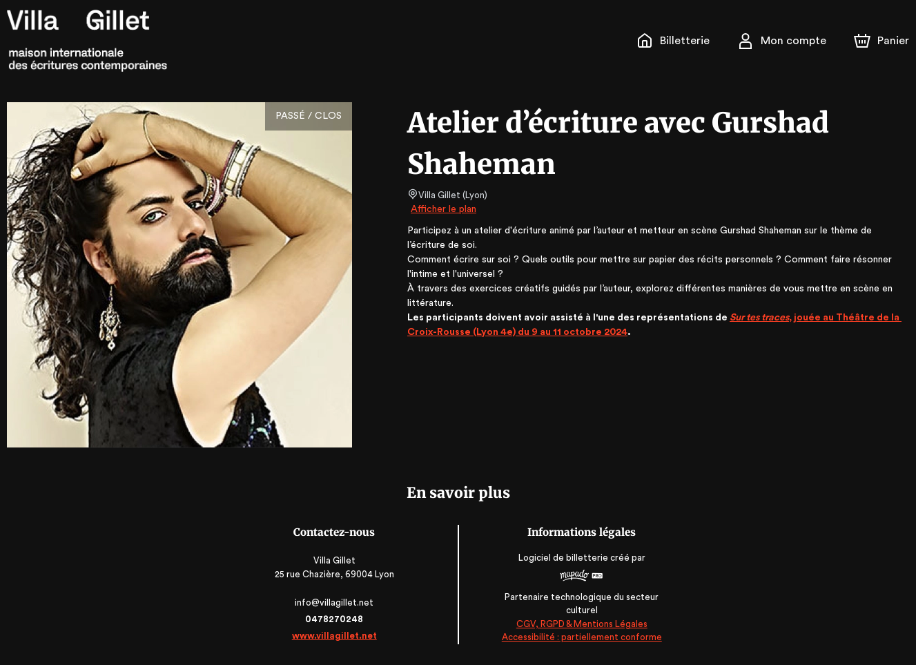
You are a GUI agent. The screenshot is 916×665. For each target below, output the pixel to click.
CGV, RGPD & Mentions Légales (581, 624)
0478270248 (335, 619)
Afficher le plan (442, 209)
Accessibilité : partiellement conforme (581, 638)
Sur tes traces (756, 317)
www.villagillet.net (335, 635)
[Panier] (881, 41)
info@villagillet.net (335, 602)
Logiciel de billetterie (563, 557)
